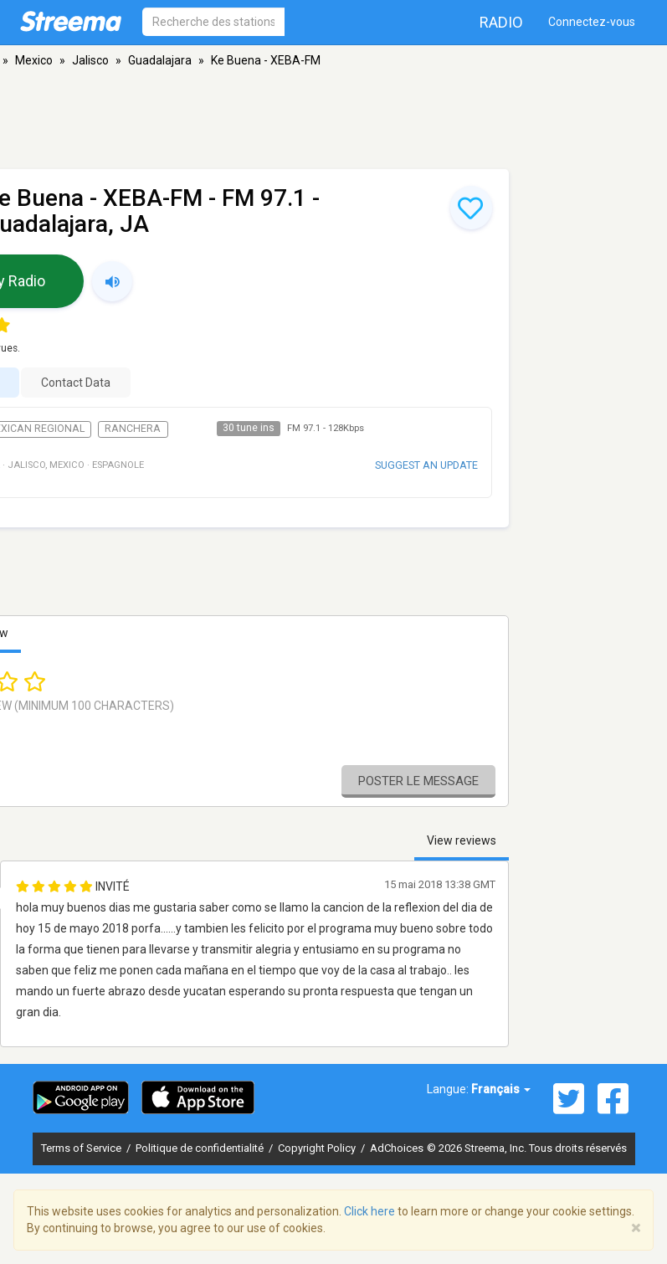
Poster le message (418, 781)
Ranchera (133, 428)
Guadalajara (160, 60)
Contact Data (75, 382)
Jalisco (90, 60)
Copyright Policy (318, 1148)
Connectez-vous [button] (591, 21)
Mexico (34, 60)
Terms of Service (82, 1148)
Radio (501, 22)
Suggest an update (426, 465)
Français (501, 1089)
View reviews (461, 840)
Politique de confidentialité (201, 1148)
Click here (369, 1211)
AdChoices (396, 1148)
